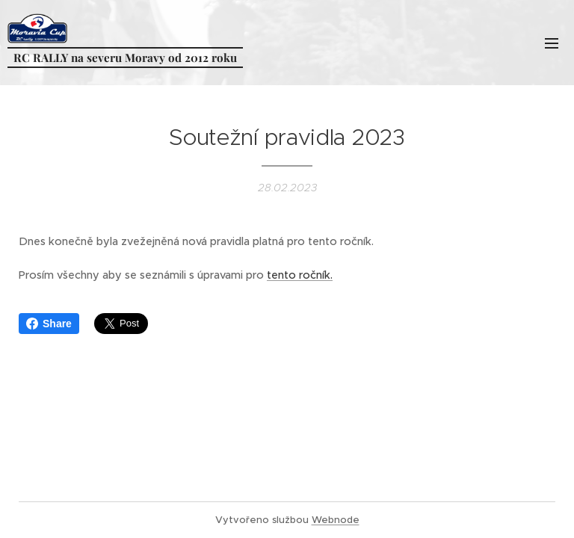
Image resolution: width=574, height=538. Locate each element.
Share (49, 324)
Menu (551, 43)
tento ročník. (300, 275)
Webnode (335, 519)
